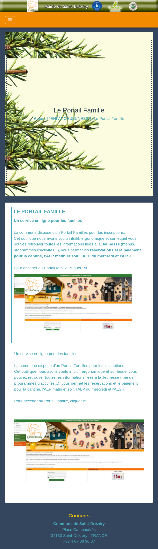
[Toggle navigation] (10, 20)
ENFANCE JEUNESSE (70, 118)
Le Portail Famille (109, 118)
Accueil (41, 118)
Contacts (79, 515)
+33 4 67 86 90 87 (79, 541)
